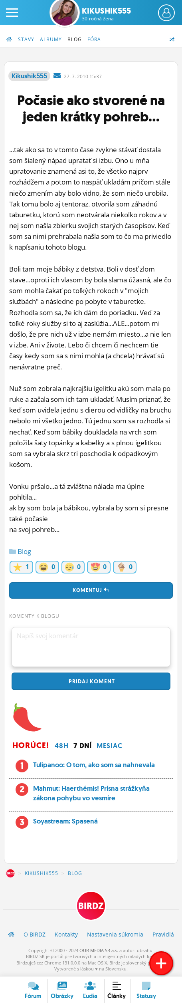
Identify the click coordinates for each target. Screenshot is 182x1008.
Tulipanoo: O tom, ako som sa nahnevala (94, 764)
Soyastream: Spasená (65, 821)
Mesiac (110, 745)
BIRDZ (10, 873)
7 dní (82, 745)
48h (62, 745)
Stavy (26, 39)
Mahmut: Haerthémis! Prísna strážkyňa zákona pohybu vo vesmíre (91, 793)
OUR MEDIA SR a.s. (98, 950)
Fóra (94, 39)
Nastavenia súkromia (115, 934)
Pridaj (91, 681)
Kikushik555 (106, 14)
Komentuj (91, 590)
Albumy (51, 39)
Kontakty (66, 934)
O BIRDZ (35, 934)
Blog (74, 39)
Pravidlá (163, 934)
